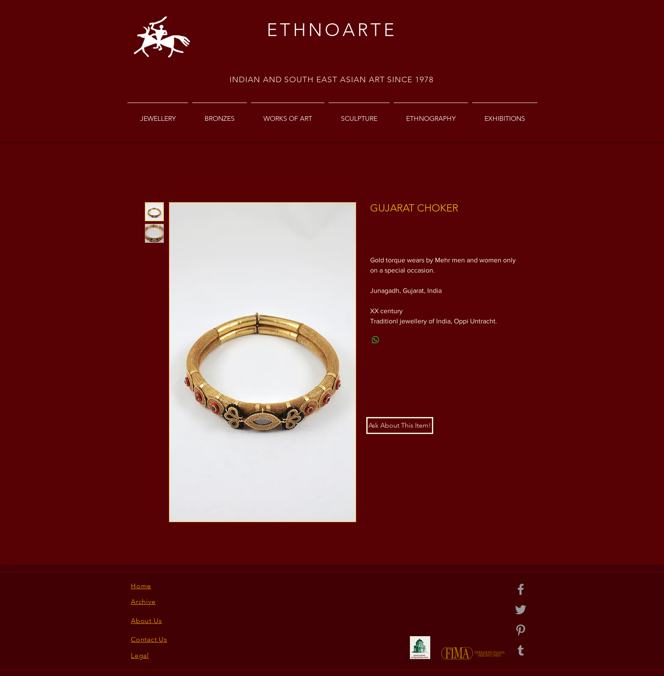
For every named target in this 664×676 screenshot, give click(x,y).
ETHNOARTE (332, 30)
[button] (399, 425)
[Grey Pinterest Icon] (520, 630)
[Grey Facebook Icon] (520, 589)
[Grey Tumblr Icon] (520, 650)
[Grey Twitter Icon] (520, 609)
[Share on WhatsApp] (376, 340)
